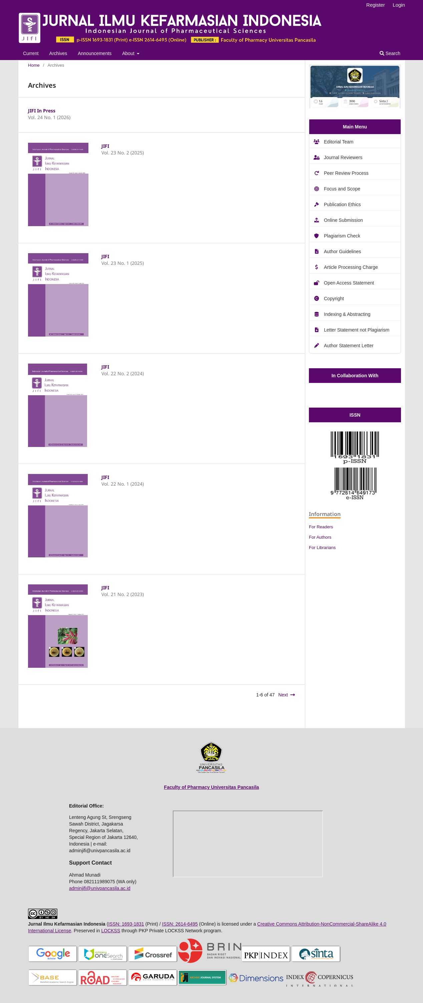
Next (283, 694)
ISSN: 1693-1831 (126, 924)
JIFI (105, 146)
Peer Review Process (346, 173)
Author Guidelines (342, 251)
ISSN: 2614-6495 (180, 924)
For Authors (320, 537)
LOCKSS (110, 930)
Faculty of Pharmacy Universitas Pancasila (211, 787)
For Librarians (322, 547)
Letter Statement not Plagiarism (356, 330)
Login (399, 5)
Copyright (334, 298)
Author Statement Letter (349, 345)
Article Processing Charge (351, 267)
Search (390, 53)
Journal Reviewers (343, 157)
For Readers (321, 526)
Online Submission (343, 220)
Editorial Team (338, 141)
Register (375, 5)
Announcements (94, 53)
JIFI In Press (41, 110)
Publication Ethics (342, 204)
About (128, 53)
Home (34, 65)
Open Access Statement (349, 283)
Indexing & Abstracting (347, 314)
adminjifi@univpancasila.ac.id (99, 888)
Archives (58, 53)
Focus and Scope (342, 188)
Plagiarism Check (342, 235)
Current (31, 53)
